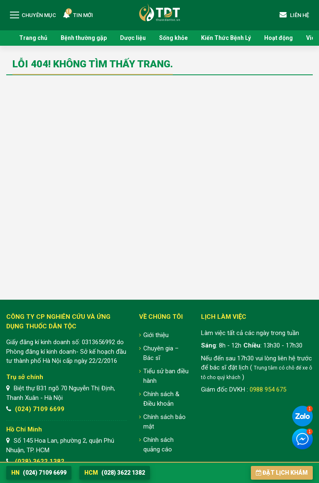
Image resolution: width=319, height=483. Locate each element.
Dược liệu (133, 37)
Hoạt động (278, 37)
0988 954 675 (268, 389)
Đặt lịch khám (282, 472)
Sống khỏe (173, 37)
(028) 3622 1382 (39, 461)
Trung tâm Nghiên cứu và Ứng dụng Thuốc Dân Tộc (159, 12)
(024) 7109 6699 (39, 409)
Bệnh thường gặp (84, 37)
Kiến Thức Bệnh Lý (226, 37)
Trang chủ (33, 37)
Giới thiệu (156, 335)
